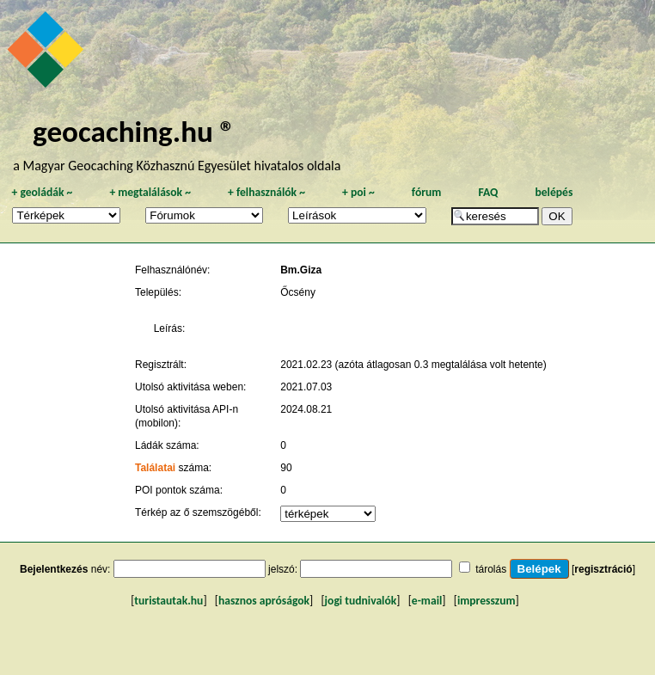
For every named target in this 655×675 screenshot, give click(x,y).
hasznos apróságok (263, 600)
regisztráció (603, 569)
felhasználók (266, 192)
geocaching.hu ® (134, 131)
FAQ (488, 192)
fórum (427, 192)
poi (358, 192)
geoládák (42, 192)
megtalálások (150, 192)
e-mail (427, 600)
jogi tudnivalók (361, 600)
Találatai (155, 468)
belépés (553, 192)
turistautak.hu (168, 600)
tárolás (490, 569)
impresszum (486, 600)
